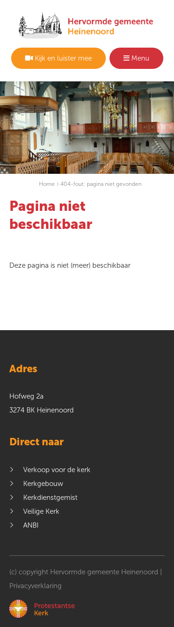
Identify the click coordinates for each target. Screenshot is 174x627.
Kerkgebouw (43, 483)
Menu (136, 58)
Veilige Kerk (41, 511)
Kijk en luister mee (58, 58)
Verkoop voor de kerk (56, 469)
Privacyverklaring (35, 586)
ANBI (31, 525)
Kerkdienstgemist (50, 497)
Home (47, 184)
